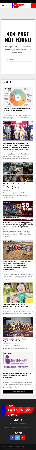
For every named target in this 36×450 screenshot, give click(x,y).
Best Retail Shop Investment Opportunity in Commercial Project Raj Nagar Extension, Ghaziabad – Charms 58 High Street (18, 225)
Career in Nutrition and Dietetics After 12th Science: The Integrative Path (16, 109)
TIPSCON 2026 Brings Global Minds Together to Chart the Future (15, 340)
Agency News (7, 88)
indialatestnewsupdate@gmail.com (21, 427)
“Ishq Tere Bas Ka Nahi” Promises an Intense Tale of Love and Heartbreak (16, 305)
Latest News (7, 82)
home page (9, 49)
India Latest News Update (25, 448)
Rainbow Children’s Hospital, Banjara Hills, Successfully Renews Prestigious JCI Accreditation (17, 375)
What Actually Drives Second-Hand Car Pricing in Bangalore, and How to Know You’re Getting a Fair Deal (16, 186)
